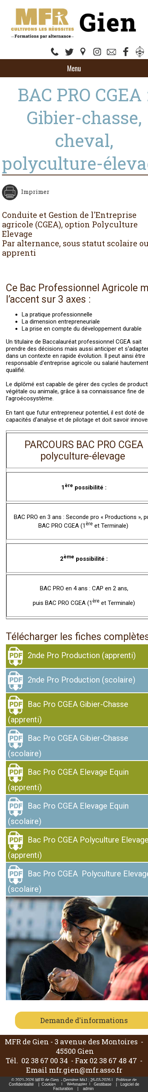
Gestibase (102, 1084)
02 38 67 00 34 (44, 1060)
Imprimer (34, 191)
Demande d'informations (84, 1020)
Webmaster (77, 1084)
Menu (74, 68)
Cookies (48, 1084)
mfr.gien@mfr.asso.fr (85, 1070)
